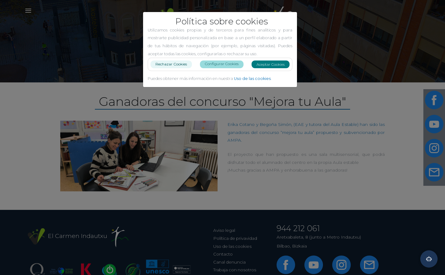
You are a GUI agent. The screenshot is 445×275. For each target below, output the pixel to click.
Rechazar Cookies (173, 64)
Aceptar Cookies (273, 64)
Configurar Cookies (224, 63)
